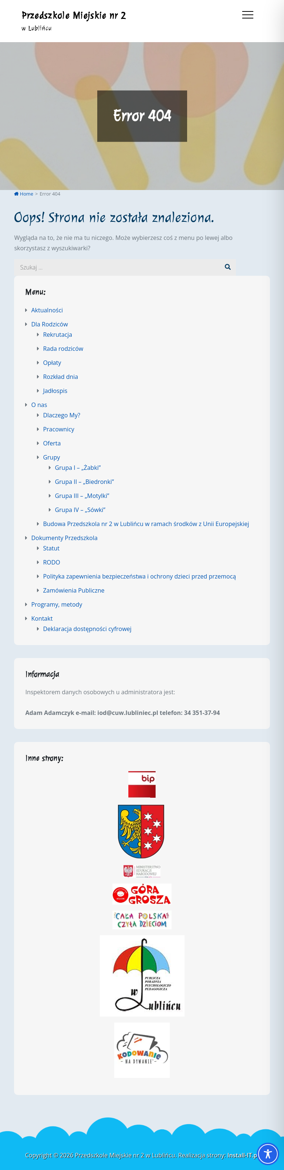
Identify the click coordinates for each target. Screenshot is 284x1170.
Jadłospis (55, 391)
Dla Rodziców (49, 324)
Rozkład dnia (60, 377)
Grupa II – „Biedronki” (84, 482)
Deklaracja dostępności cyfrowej (87, 629)
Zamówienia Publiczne (73, 590)
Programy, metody (56, 604)
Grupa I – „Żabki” (78, 468)
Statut (51, 548)
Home (23, 193)
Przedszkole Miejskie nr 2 (73, 15)
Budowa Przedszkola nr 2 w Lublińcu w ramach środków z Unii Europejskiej (146, 524)
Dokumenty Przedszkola (64, 538)
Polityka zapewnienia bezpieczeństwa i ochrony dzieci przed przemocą (139, 576)
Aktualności (47, 310)
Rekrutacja (57, 334)
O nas (39, 405)
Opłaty (52, 363)
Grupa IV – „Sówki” (80, 510)
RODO (51, 562)
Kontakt (42, 618)
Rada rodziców (63, 349)
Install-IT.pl (243, 1155)
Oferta (52, 443)
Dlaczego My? (61, 415)
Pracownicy (58, 429)
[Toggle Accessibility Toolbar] (267, 1153)
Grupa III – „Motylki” (82, 496)
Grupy (51, 457)
